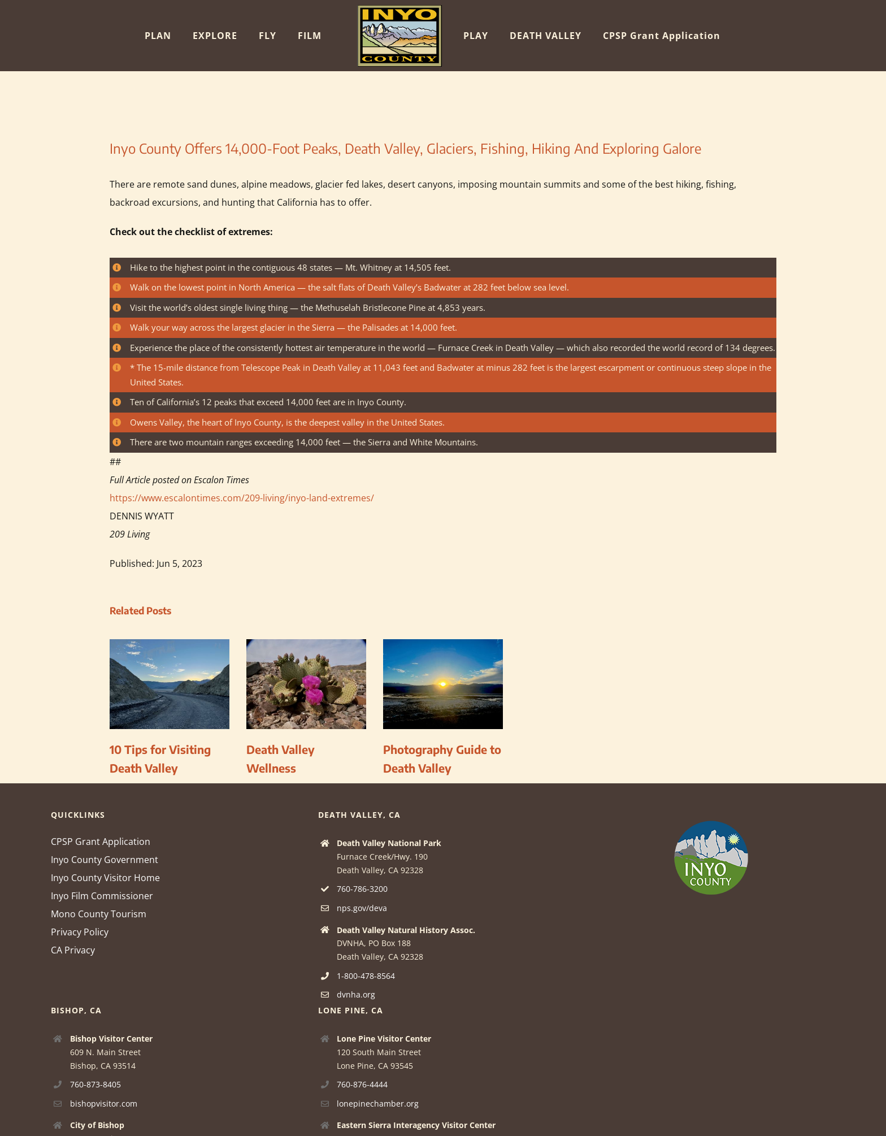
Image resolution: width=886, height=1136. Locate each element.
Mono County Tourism (98, 914)
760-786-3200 (362, 888)
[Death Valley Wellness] (306, 645)
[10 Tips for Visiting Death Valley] (169, 645)
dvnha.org (356, 994)
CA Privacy (73, 950)
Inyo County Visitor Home (105, 877)
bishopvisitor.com (103, 1103)
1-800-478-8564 (366, 975)
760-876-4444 (362, 1084)
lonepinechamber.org (378, 1103)
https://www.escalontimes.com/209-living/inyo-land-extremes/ (242, 498)
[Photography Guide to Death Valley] (443, 645)
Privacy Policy (79, 932)
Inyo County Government (104, 859)
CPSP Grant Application (100, 841)
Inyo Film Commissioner (102, 896)
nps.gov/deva (362, 908)
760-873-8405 (95, 1084)
